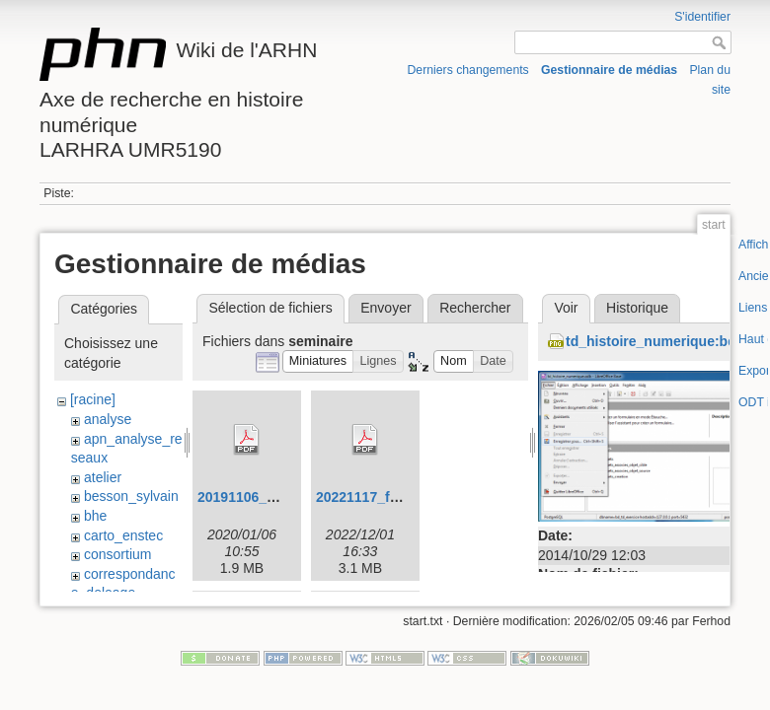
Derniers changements (467, 70)
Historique (637, 308)
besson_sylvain (131, 496)
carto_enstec (123, 535)
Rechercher (474, 308)
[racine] (93, 399)
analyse (107, 419)
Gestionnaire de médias (609, 70)
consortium (117, 554)
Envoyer (385, 308)
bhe (95, 516)
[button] (318, 361)
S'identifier (702, 17)
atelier (102, 477)
